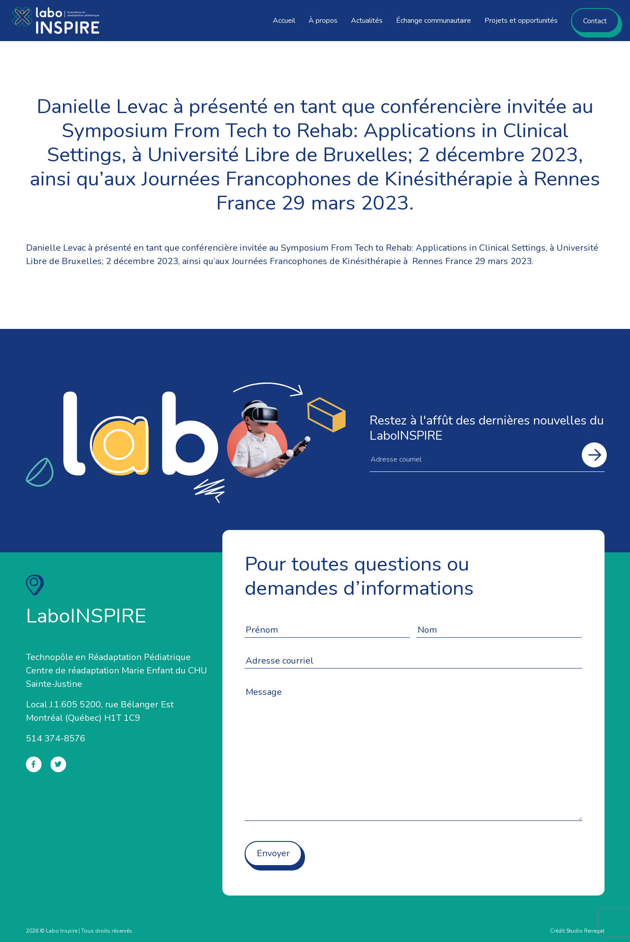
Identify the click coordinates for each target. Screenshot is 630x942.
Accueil (284, 20)
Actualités (367, 20)
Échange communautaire (433, 20)
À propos (323, 20)
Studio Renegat (585, 930)
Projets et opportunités (521, 20)
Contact (595, 21)
